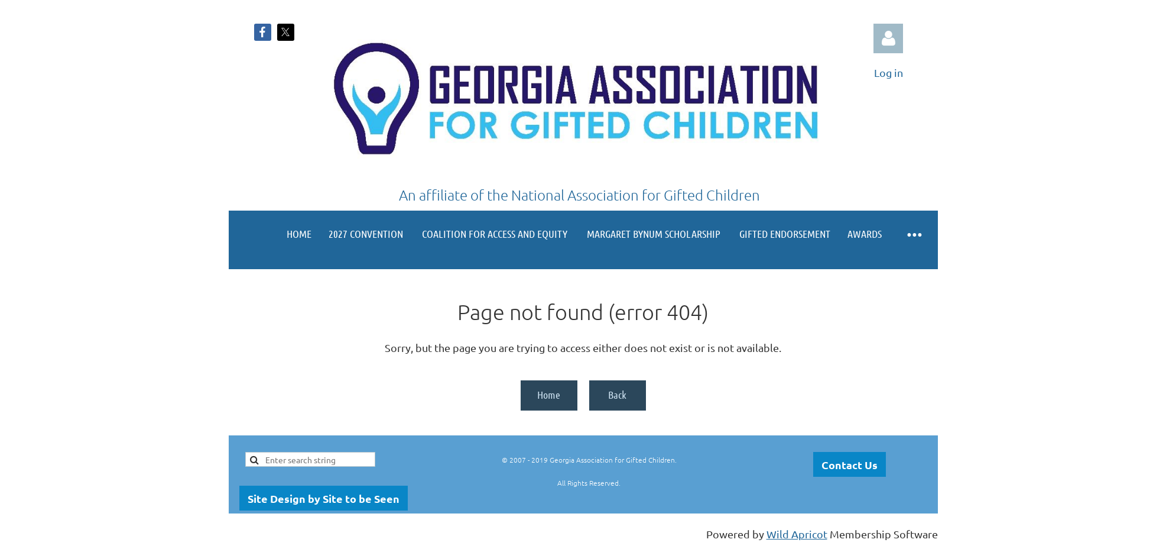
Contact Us (849, 465)
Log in (888, 38)
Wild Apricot (796, 534)
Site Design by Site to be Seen (324, 498)
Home (548, 394)
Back (617, 394)
